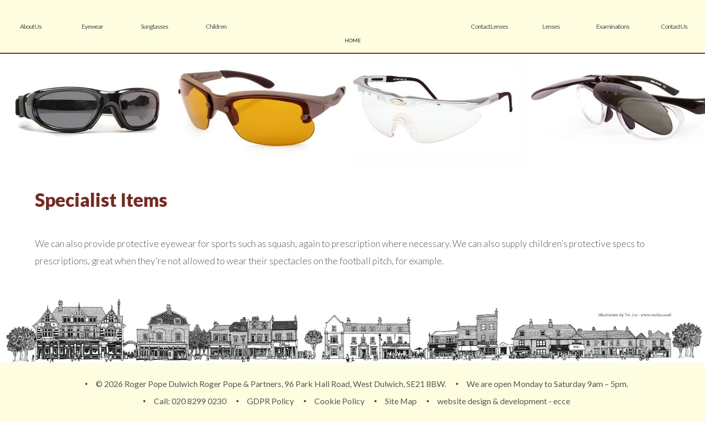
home (353, 40)
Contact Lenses (489, 26)
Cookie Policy (339, 401)
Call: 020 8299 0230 (190, 401)
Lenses (551, 26)
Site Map (401, 401)
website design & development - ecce (503, 401)
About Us (30, 26)
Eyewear (92, 26)
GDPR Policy (270, 401)
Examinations (612, 26)
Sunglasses (154, 26)
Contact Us (674, 26)
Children (216, 26)
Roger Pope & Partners (352, 26)
